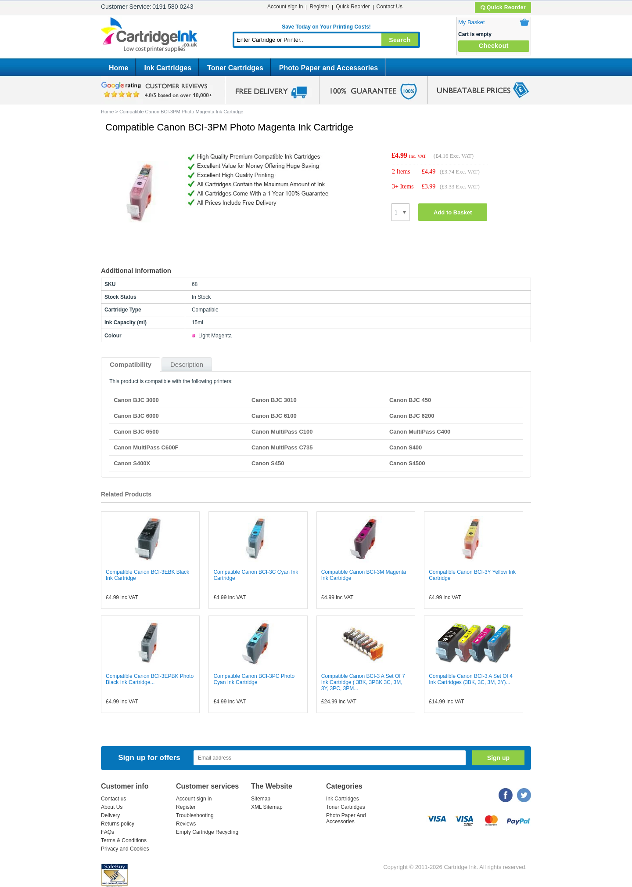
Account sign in (285, 7)
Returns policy (117, 824)
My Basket (471, 22)
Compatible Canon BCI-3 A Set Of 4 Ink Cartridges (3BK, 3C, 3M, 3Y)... (471, 679)
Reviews (186, 824)
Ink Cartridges (167, 68)
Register (319, 7)
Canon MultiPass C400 (419, 431)
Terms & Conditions (124, 840)
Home (118, 68)
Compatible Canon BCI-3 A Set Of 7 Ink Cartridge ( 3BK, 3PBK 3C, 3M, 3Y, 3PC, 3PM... (363, 682)
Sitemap (260, 799)
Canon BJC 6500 (136, 431)
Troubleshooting (195, 815)
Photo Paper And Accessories (346, 818)
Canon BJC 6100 (274, 416)
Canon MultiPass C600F (146, 447)
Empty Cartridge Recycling (207, 832)
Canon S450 (267, 463)
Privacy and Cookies (125, 849)
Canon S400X (132, 463)
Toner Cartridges (235, 68)
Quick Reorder (503, 7)
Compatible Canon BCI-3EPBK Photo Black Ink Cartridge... (150, 679)
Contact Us (389, 7)
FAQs (107, 832)
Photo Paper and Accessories (328, 68)
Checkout (494, 45)
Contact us (113, 799)
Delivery (110, 815)
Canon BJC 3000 (136, 400)
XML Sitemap (267, 807)
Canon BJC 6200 (411, 416)
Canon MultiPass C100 (281, 431)
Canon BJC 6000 (136, 416)
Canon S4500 (407, 463)
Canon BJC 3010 (274, 400)
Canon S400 (405, 447)
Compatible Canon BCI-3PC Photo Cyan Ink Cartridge (253, 679)
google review (158, 90)
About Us (111, 807)
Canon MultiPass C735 (281, 447)
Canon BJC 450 (410, 400)
